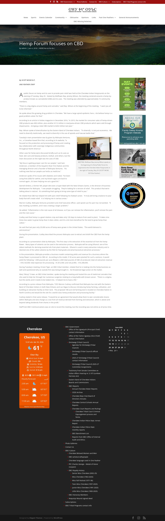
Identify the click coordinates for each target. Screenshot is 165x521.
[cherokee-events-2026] (132, 110)
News (26, 18)
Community (60, 18)
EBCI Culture (103, 2)
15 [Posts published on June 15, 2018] (122, 340)
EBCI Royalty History (76, 470)
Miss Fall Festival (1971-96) (82, 480)
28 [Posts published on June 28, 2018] (119, 347)
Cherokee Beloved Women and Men (83, 453)
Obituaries (74, 18)
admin (24, 48)
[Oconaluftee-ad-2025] (132, 208)
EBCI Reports (74, 386)
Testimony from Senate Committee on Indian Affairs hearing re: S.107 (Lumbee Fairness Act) (84, 373)
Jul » (115, 350)
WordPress (58, 518)
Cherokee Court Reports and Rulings (86, 409)
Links (94, 18)
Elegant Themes (35, 518)
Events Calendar (45, 18)
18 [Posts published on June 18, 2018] (110, 344)
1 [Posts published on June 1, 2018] (121, 333)
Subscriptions (116, 2)
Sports (33, 18)
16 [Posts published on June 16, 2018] (125, 340)
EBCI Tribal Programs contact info (134, 2)
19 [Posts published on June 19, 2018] (113, 344)
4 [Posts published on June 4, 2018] (109, 337)
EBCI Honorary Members (78, 495)
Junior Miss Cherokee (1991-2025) (85, 487)
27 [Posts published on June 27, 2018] (116, 347)
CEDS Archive (77, 392)
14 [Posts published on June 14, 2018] (119, 340)
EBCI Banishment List (80, 433)
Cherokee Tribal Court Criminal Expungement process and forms (88, 414)
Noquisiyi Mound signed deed (80, 498)
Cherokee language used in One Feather (84, 460)
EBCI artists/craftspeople (78, 457)
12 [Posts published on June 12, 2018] (113, 340)
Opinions (85, 18)
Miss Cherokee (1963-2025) (82, 477)
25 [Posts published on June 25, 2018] (110, 347)
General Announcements (129, 18)
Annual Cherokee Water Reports (84, 389)
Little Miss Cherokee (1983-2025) (84, 491)
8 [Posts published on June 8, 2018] (121, 337)
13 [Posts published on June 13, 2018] (116, 340)
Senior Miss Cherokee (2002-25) (84, 473)
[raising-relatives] (132, 144)
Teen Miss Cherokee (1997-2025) (84, 484)
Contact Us (93, 2)
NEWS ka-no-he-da (46, 48)
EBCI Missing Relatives (82, 22)
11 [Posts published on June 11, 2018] (110, 340)
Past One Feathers (106, 18)
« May (110, 350)
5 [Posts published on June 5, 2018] (112, 337)
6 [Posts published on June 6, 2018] (115, 337)
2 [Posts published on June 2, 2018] (124, 333)
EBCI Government (66, 2)
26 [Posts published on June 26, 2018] (113, 347)
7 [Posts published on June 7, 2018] (118, 337)
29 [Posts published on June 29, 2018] (122, 347)
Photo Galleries (82, 2)
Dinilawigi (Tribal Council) (79, 342)
